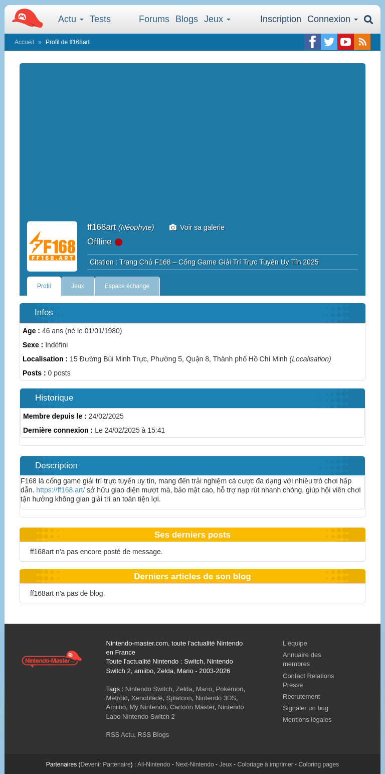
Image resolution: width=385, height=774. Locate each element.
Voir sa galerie (197, 227)
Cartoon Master (192, 707)
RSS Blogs (153, 734)
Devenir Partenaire (106, 764)
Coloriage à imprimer (265, 764)
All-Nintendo (153, 764)
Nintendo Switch (148, 689)
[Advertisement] (192, 146)
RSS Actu (120, 734)
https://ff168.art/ (60, 490)
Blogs (186, 19)
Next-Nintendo (194, 764)
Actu (71, 19)
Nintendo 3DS (216, 698)
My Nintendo (147, 707)
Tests (100, 19)
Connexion (332, 19)
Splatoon (179, 698)
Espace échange (127, 286)
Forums (154, 19)
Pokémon (230, 689)
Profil (44, 286)
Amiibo (116, 707)
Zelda (184, 689)
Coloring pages (318, 764)
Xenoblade (146, 698)
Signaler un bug (305, 708)
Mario (204, 689)
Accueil (24, 42)
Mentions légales (307, 719)
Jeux (217, 19)
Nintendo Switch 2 (148, 716)
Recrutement (301, 696)
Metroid (117, 698)
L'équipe (295, 643)
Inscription (280, 19)
